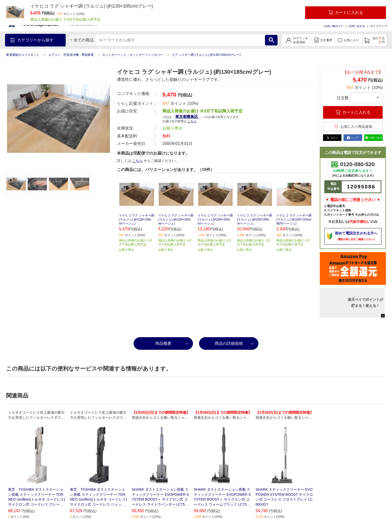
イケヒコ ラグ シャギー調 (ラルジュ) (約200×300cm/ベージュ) (254, 219)
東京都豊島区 (187, 116)
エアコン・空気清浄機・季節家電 (71, 55)
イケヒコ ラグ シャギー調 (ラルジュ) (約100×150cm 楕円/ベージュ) (293, 219)
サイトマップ (378, 26)
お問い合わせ (357, 26)
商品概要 (163, 343)
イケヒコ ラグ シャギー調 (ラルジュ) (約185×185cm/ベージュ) (175, 219)
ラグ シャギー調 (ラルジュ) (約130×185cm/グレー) (206, 55)
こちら (192, 121)
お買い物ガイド (334, 26)
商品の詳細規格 (229, 343)
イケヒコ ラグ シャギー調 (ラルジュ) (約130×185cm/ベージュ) (136, 219)
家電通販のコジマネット (22, 55)
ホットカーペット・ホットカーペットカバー (132, 55)
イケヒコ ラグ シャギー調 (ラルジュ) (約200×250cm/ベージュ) (215, 219)
